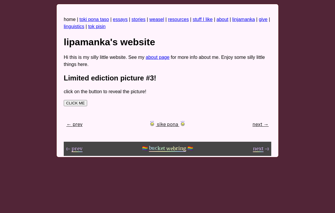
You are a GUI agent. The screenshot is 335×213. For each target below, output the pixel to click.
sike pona (167, 124)
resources (178, 19)
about (222, 19)
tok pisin (97, 26)
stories (139, 19)
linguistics (74, 26)
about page (158, 57)
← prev (74, 124)
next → (261, 124)
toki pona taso (94, 19)
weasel (156, 19)
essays (120, 19)
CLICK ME (75, 103)
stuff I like (203, 19)
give (263, 19)
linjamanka (243, 19)
